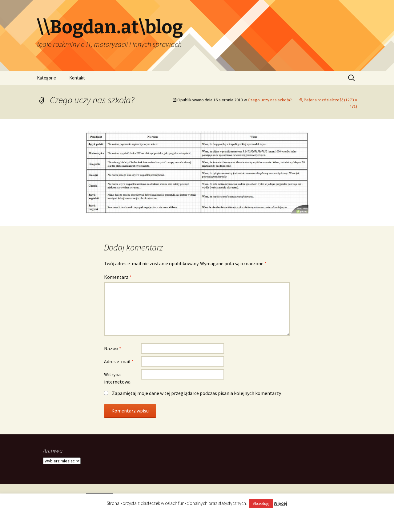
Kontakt (77, 78)
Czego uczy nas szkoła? (270, 100)
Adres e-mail (119, 361)
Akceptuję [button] (261, 503)
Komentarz (117, 277)
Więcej (280, 503)
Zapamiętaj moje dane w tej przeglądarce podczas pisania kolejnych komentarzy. (197, 393)
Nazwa (112, 348)
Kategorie (46, 78)
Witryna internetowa (117, 378)
